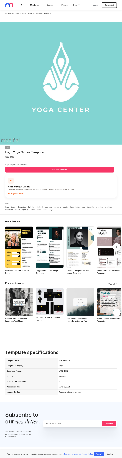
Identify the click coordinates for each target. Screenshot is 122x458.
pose (45, 209)
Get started (109, 5)
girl (28, 209)
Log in (95, 5)
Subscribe (109, 423)
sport (33, 209)
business (48, 207)
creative (8, 209)
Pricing (64, 5)
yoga (23, 209)
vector (16, 209)
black (39, 209)
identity (66, 207)
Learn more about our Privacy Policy (78, 454)
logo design (75, 207)
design (13, 207)
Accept (99, 454)
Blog (75, 5)
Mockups (34, 5)
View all (111, 284)
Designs (50, 5)
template (90, 207)
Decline (110, 454)
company (57, 207)
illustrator (31, 207)
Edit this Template (59, 170)
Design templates (12, 13)
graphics (108, 207)
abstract (40, 207)
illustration (22, 207)
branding (99, 207)
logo (24, 13)
